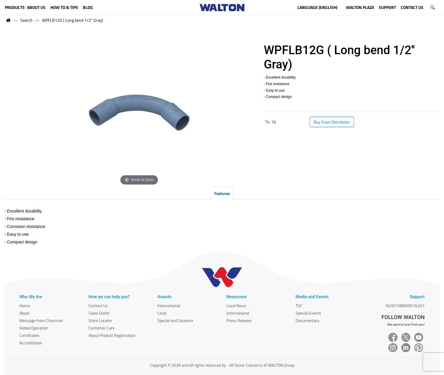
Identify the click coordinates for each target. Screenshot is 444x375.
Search (26, 20)
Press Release (239, 320)
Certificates (29, 335)
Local (161, 313)
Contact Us (98, 305)
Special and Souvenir (175, 320)
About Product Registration (112, 335)
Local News (236, 305)
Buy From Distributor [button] (331, 122)
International (168, 305)
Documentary (307, 320)
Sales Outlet (99, 313)
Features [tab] (222, 193)
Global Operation (33, 328)
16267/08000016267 (405, 305)
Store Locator (100, 320)
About (24, 313)
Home (24, 305)
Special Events (308, 313)
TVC (299, 305)
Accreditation (30, 343)
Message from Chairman (41, 320)
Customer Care (102, 328)
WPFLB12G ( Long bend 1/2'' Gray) (72, 20)
